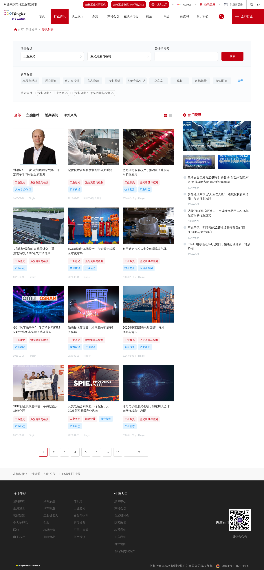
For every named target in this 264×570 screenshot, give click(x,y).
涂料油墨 (49, 501)
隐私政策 (120, 522)
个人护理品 (20, 522)
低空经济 (79, 536)
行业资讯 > (33, 29)
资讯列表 (48, 29)
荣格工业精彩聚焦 (95, 4)
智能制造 (19, 515)
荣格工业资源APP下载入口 (128, 4)
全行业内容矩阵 (124, 551)
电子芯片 (19, 536)
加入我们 (120, 536)
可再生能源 (81, 529)
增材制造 (49, 529)
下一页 (136, 452)
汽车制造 (49, 508)
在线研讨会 (121, 515)
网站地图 (120, 544)
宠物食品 (49, 536)
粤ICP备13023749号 (235, 566)
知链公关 (50, 473)
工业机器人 (50, 515)
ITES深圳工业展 (70, 473)
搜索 (232, 56)
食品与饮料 (81, 515)
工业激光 (79, 508)
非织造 (78, 501)
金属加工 (19, 508)
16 (117, 452)
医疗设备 (79, 522)
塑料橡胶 (19, 501)
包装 (46, 522)
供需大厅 (159, 4)
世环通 (36, 473)
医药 (16, 529)
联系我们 (120, 529)
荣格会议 (120, 508)
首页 (19, 29)
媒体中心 (120, 501)
